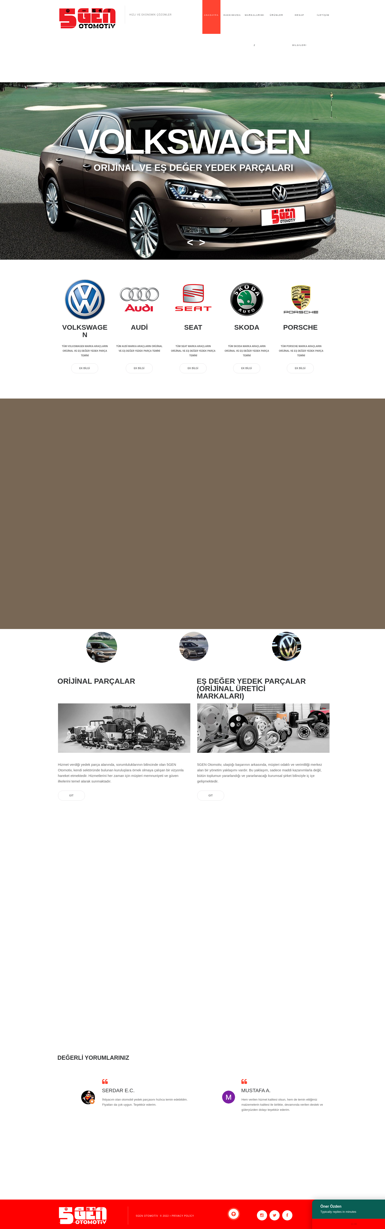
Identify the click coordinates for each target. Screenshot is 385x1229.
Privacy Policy (182, 1216)
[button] (188, 242)
